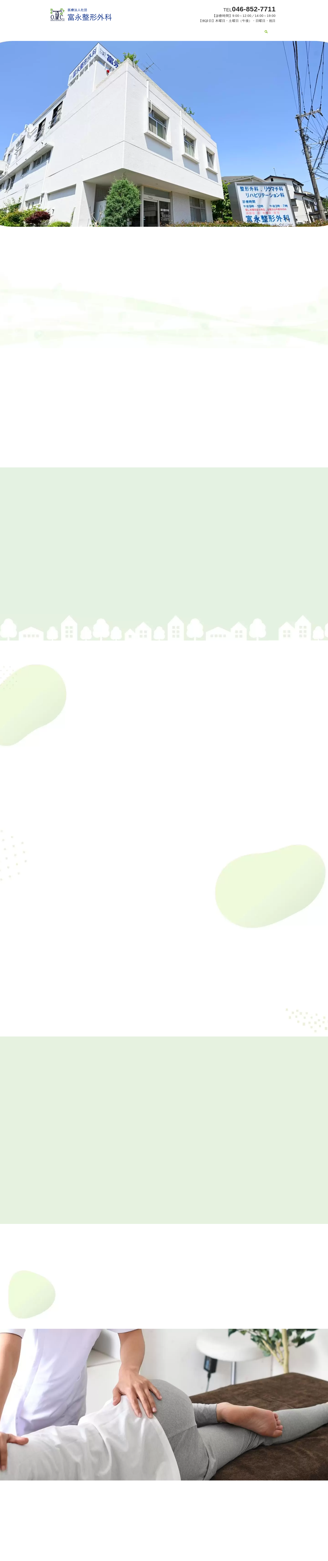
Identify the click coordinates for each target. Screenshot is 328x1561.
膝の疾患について (133, 29)
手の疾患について (167, 29)
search (273, 29)
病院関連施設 (236, 29)
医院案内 (78, 29)
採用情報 (260, 29)
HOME (59, 29)
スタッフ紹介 (102, 29)
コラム (214, 29)
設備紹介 (194, 29)
